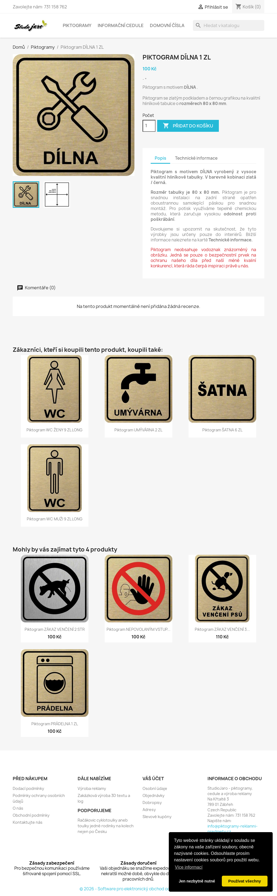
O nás (18, 808)
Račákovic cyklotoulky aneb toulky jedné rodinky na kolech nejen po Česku (106, 826)
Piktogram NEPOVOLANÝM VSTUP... (138, 629)
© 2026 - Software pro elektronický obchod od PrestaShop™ (139, 889)
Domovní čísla (167, 25)
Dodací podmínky (28, 788)
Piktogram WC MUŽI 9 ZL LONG (55, 518)
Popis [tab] (160, 158)
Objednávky (153, 795)
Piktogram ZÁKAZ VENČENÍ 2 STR (55, 629)
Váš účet (153, 779)
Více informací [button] (188, 867)
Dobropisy (152, 802)
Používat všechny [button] (244, 881)
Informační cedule (121, 25)
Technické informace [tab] (196, 158)
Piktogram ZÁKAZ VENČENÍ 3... (222, 629)
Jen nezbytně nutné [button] (197, 881)
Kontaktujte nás (27, 822)
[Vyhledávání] (228, 25)
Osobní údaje (155, 788)
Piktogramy (77, 25)
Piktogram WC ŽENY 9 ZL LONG (55, 429)
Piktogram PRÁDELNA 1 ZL (54, 723)
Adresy (149, 809)
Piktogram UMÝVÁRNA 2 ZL (138, 429)
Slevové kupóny (157, 816)
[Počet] (149, 126)
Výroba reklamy (92, 788)
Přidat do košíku (188, 125)
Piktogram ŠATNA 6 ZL (222, 429)
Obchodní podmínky (31, 815)
